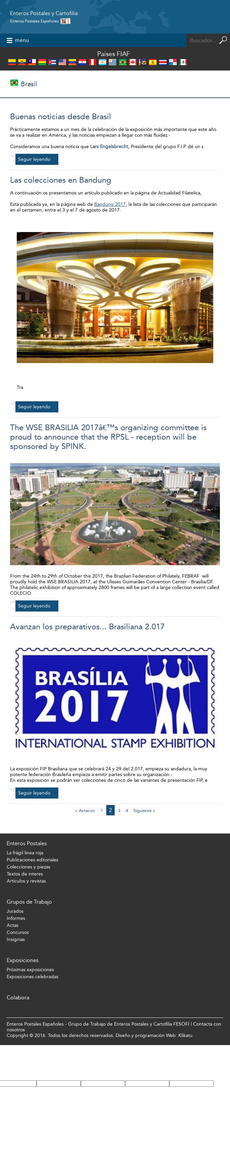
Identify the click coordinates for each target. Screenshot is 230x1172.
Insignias (16, 939)
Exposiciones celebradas (32, 977)
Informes (16, 918)
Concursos (18, 932)
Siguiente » (144, 810)
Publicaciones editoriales (32, 860)
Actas (12, 925)
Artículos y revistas (26, 881)
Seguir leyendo (34, 159)
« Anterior (85, 810)
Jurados (15, 911)
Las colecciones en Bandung (60, 180)
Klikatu (185, 1035)
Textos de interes (25, 874)
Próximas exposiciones (30, 970)
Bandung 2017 (110, 204)
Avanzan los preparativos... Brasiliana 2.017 (87, 626)
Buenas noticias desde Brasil (60, 116)
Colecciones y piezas (28, 867)
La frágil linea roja (25, 853)
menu (22, 40)
